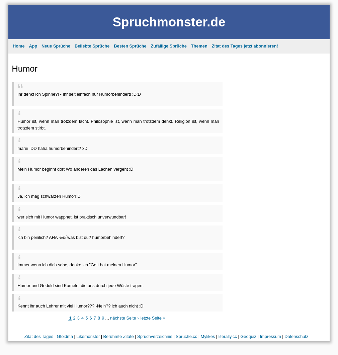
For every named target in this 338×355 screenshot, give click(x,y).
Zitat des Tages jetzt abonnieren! (245, 46)
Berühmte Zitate (118, 336)
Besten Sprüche (130, 46)
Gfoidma (65, 336)
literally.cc (228, 336)
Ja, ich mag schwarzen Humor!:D (48, 196)
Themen (199, 46)
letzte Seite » (153, 318)
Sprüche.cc (186, 336)
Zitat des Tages (39, 336)
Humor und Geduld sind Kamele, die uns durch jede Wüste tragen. (80, 285)
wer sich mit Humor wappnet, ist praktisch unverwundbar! (71, 216)
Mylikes (208, 336)
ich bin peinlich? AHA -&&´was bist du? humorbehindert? (70, 237)
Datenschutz (296, 336)
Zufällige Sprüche (169, 46)
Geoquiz (248, 336)
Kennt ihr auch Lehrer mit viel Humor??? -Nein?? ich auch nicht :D (80, 305)
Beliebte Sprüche (92, 46)
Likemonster (88, 336)
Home (19, 46)
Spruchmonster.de (168, 22)
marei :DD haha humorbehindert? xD (52, 148)
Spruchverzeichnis (154, 336)
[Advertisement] (95, 99)
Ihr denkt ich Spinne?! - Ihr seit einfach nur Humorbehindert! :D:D (79, 94)
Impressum (270, 336)
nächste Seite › (124, 318)
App (33, 46)
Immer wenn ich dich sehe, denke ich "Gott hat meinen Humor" (77, 264)
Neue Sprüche (55, 46)
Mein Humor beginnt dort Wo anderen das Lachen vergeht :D (75, 169)
